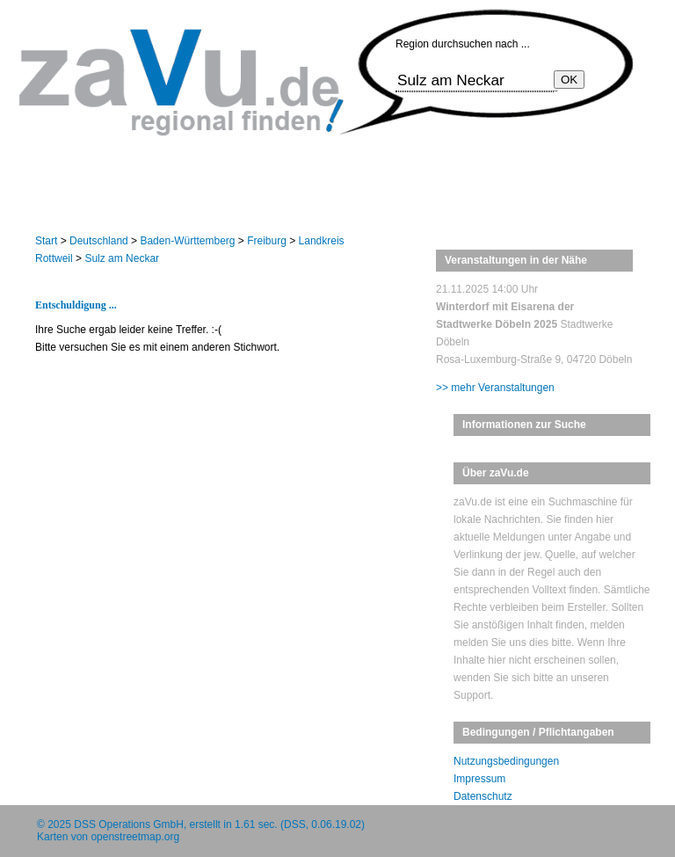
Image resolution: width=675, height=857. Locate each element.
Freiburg (267, 241)
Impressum (479, 779)
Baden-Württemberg (187, 241)
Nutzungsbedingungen (506, 761)
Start (46, 241)
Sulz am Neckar (121, 258)
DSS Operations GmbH (129, 824)
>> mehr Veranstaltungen (495, 387)
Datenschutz (483, 796)
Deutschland (98, 241)
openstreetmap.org (135, 837)
